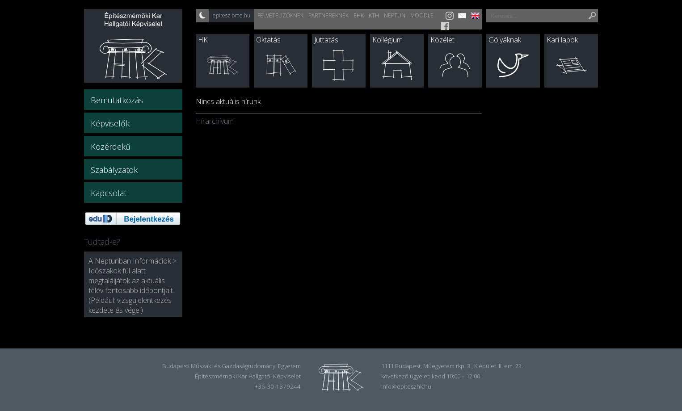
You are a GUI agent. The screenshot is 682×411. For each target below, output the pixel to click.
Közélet (442, 40)
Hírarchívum (215, 121)
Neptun (394, 15)
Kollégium (387, 40)
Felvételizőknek (280, 15)
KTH (374, 15)
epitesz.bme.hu (231, 15)
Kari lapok (562, 40)
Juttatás (326, 40)
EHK (359, 15)
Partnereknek (328, 15)
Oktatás (268, 40)
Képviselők (110, 123)
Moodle (422, 15)
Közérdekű (111, 146)
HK (203, 40)
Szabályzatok (114, 169)
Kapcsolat (108, 193)
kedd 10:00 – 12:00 (456, 376)
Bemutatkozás (117, 100)
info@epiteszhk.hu (406, 386)
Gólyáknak (504, 40)
